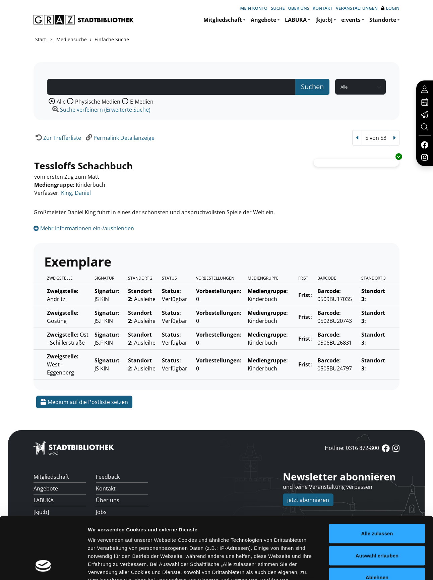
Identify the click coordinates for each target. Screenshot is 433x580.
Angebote (263, 19)
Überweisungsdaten (121, 547)
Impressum (389, 548)
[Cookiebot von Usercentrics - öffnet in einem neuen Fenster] (43, 521)
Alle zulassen (377, 432)
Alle (61, 101)
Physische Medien (97, 101)
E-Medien (141, 101)
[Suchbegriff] (171, 87)
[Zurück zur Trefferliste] (57, 138)
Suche (278, 8)
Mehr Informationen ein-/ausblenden (84, 228)
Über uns (298, 8)
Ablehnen (377, 476)
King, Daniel (76, 192)
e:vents (351, 19)
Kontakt (322, 8)
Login (390, 8)
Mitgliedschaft (222, 19)
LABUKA (296, 19)
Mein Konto (253, 8)
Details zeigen (356, 521)
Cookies (356, 548)
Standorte (382, 19)
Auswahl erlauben (377, 454)
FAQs (102, 535)
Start (40, 39)
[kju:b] (323, 19)
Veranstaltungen (357, 8)
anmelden (334, 548)
